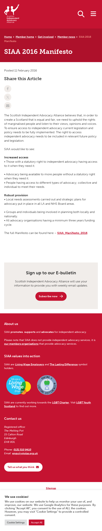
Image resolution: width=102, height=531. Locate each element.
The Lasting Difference (64, 364)
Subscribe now (51, 296)
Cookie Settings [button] (16, 522)
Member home (25, 36)
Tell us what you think (23, 467)
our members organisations (21, 343)
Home (8, 36)
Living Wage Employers (29, 364)
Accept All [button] (36, 522)
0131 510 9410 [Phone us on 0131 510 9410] (22, 449)
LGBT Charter (60, 402)
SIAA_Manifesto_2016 (72, 233)
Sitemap (51, 488)
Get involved (46, 36)
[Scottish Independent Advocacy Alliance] (11, 14)
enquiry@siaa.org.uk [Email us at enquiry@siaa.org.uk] (25, 453)
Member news (66, 36)
